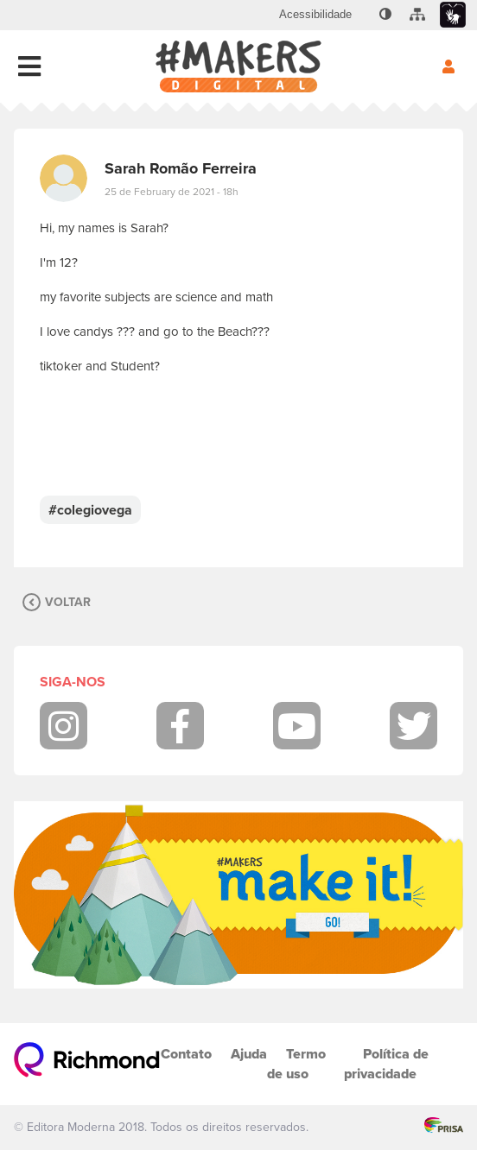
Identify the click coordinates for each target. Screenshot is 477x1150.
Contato (186, 1054)
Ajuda (249, 1054)
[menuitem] (315, 14)
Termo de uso (296, 1064)
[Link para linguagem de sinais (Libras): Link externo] (453, 15)
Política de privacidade (386, 1064)
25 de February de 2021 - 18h (171, 191)
